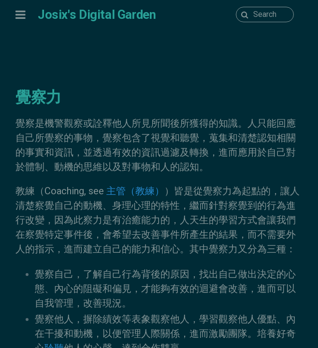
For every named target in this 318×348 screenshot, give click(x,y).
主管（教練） (135, 191)
